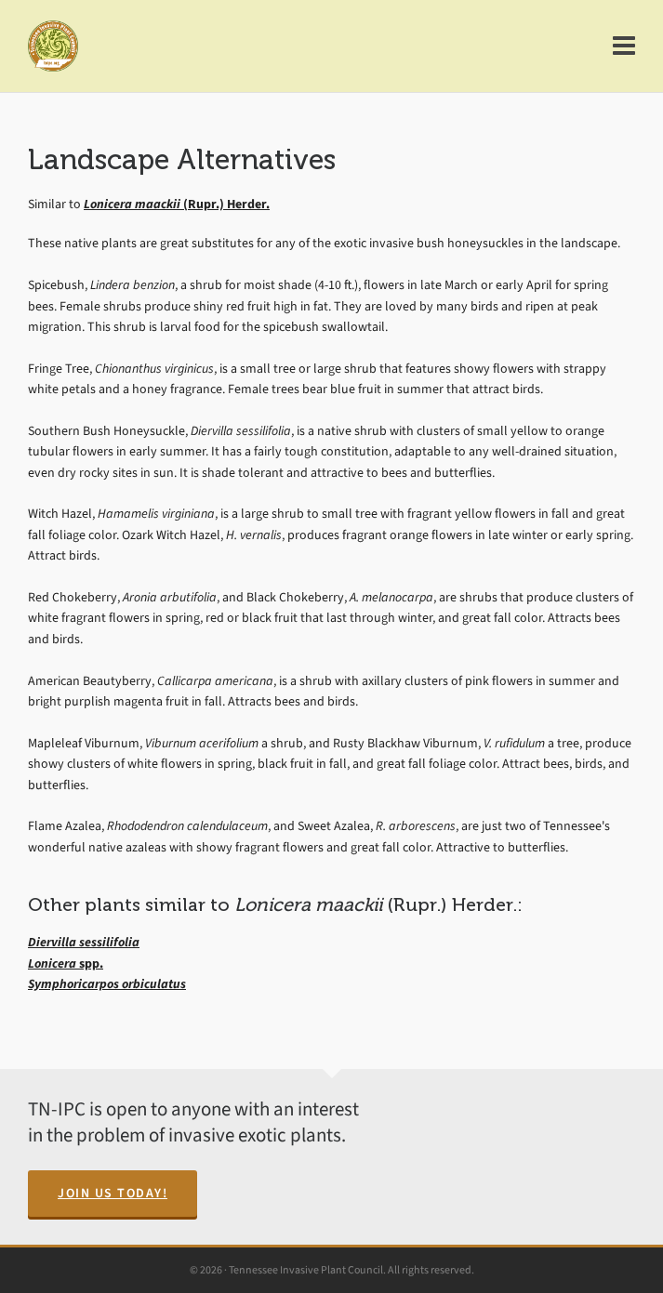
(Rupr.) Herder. (177, 204)
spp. (65, 963)
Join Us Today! (112, 1193)
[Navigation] (624, 46)
